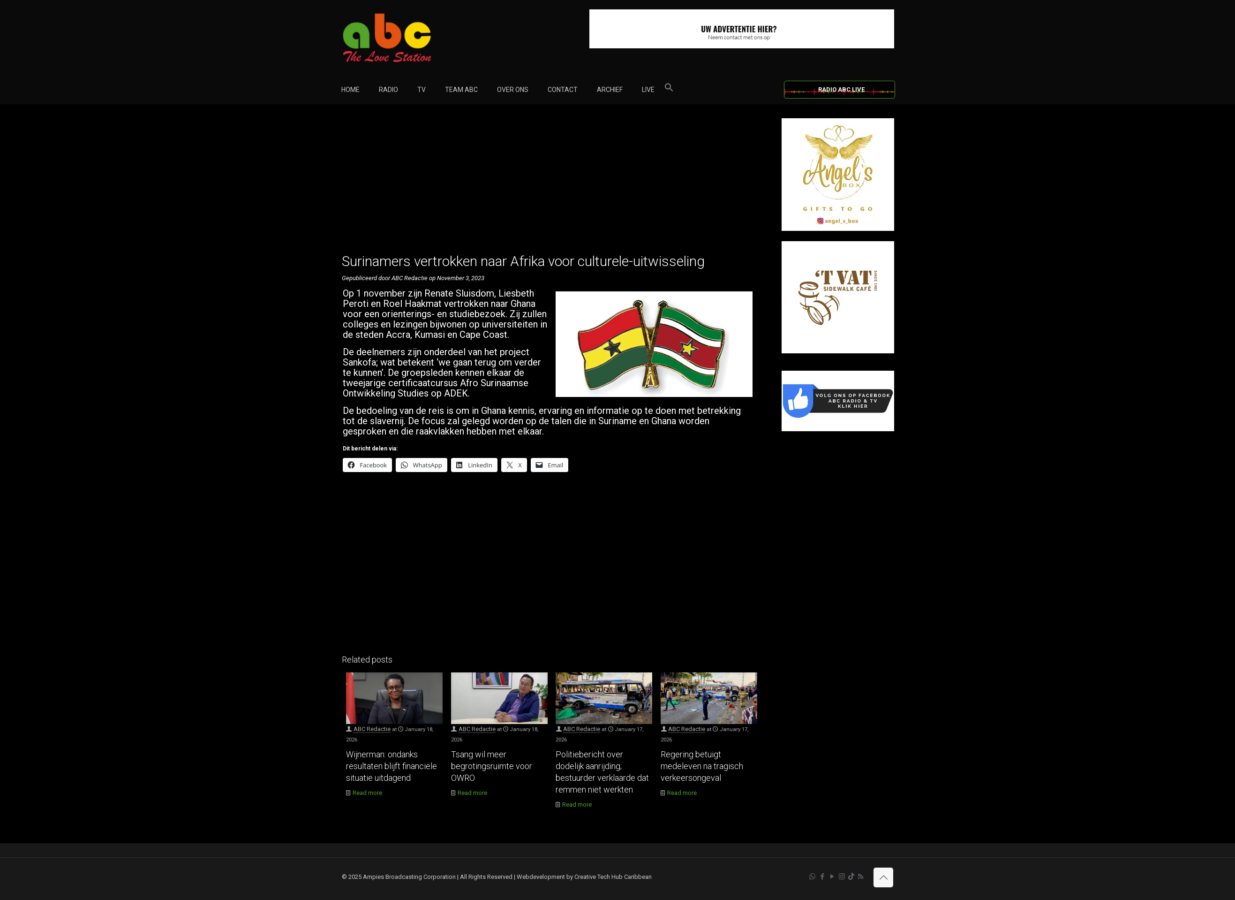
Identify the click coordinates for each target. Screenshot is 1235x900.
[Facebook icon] (822, 876)
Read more (367, 792)
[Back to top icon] (883, 877)
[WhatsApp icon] (812, 876)
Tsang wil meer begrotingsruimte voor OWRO (491, 766)
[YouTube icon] (832, 876)
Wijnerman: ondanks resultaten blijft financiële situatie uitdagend (391, 766)
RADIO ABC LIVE (841, 89)
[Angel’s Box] (838, 228)
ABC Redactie (372, 728)
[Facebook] (838, 429)
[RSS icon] (860, 876)
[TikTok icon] (851, 876)
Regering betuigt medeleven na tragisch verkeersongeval (702, 766)
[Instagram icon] (841, 876)
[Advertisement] (551, 184)
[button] (669, 90)
